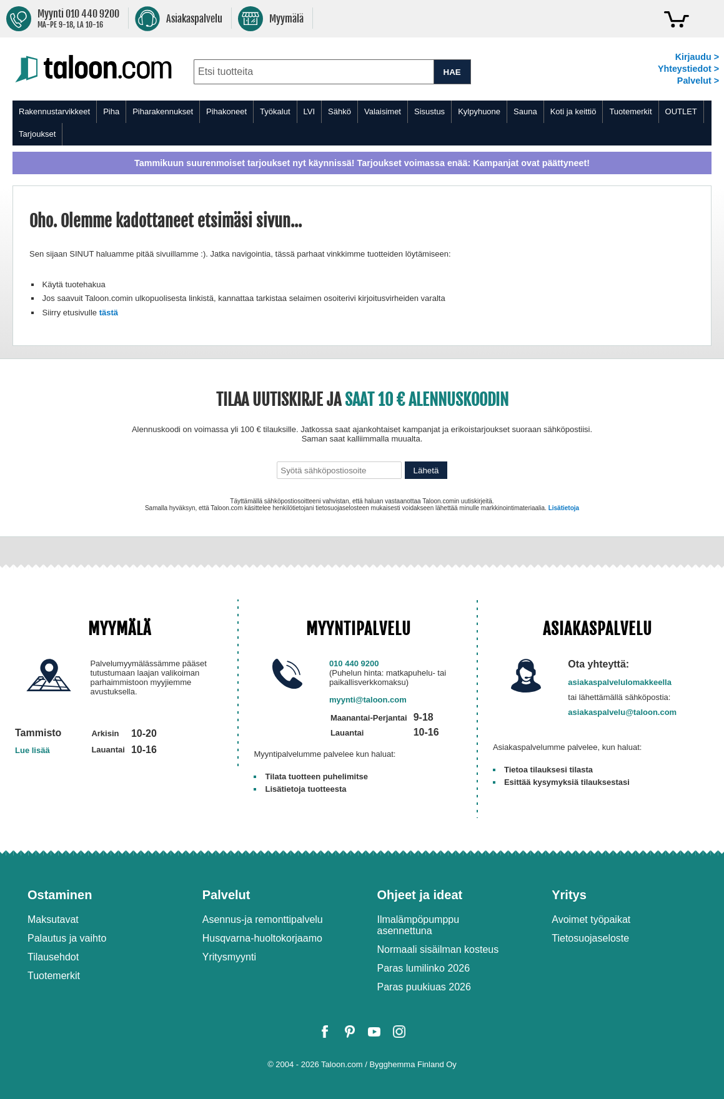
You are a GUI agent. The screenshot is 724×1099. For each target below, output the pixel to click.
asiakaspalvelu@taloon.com (622, 712)
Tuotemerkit (630, 111)
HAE (452, 72)
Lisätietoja (563, 508)
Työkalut (275, 111)
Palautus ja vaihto (66, 938)
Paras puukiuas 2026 (424, 987)
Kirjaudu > (697, 57)
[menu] (362, 123)
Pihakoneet (226, 111)
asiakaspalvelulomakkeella (620, 682)
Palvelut (226, 895)
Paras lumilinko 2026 (423, 968)
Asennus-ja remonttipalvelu (262, 919)
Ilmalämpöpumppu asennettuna (418, 925)
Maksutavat (53, 919)
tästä (108, 312)
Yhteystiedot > (688, 69)
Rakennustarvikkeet (54, 111)
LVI (309, 111)
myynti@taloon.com (368, 699)
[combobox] (314, 71)
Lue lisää (32, 750)
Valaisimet (382, 111)
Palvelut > (698, 81)
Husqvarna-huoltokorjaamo (262, 938)
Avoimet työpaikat (591, 919)
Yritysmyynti (229, 957)
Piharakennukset (162, 111)
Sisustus (429, 111)
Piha (111, 111)
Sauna (525, 111)
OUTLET (681, 111)
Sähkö (339, 111)
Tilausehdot (53, 957)
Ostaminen (59, 895)
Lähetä (426, 470)
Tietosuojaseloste (590, 938)
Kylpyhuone (479, 111)
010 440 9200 (354, 663)
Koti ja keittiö (573, 111)
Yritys (569, 895)
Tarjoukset (37, 134)
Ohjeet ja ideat (420, 895)
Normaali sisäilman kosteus (438, 949)
